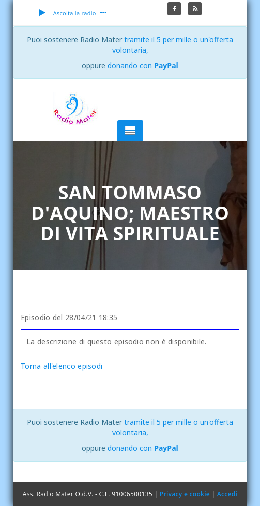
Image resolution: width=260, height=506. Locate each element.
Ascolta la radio (66, 13)
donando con (143, 65)
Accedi (227, 493)
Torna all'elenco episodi (61, 366)
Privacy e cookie (185, 493)
